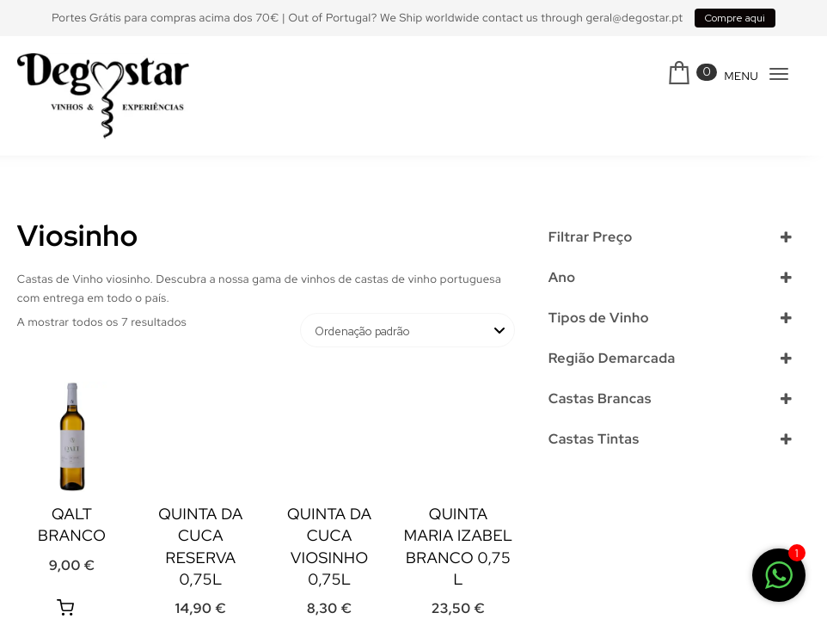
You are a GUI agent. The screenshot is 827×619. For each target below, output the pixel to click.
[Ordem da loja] (407, 330)
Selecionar (583, 307)
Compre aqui (735, 18)
